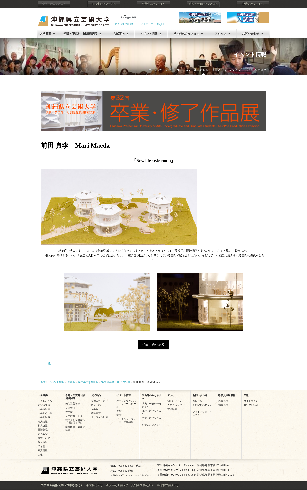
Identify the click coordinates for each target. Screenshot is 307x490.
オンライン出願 (99, 417)
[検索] (139, 17)
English (161, 24)
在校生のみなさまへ (104, 3)
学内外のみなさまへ (186, 33)
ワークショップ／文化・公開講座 (245, 70)
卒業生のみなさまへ (153, 3)
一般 (47, 363)
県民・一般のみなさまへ (203, 3)
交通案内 (172, 409)
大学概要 (45, 33)
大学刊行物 (44, 438)
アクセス (220, 33)
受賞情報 (43, 450)
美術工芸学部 (72, 403)
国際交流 (43, 429)
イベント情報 (149, 33)
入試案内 (119, 33)
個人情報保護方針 (124, 24)
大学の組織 (44, 417)
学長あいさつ (45, 400)
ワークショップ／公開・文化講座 (126, 420)
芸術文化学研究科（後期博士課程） (75, 422)
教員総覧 (43, 425)
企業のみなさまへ (253, 3)
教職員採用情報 (226, 395)
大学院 (69, 412)
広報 (40, 454)
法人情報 (43, 421)
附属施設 (43, 434)
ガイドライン (251, 400)
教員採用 (223, 400)
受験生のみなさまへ (54, 3)
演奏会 (216, 70)
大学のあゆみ (45, 413)
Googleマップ (174, 400)
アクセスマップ (175, 404)
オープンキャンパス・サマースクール (172, 70)
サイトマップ (145, 24)
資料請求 (96, 413)
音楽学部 (70, 408)
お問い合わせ (250, 33)
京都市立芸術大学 (168, 485)
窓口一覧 (197, 400)
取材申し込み (251, 404)
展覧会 (204, 70)
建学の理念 (44, 404)
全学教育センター (75, 416)
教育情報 (43, 442)
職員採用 (223, 404)
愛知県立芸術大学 (142, 485)
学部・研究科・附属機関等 (80, 33)
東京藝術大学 (94, 485)
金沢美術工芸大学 (117, 485)
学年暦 (41, 446)
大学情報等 (44, 409)
